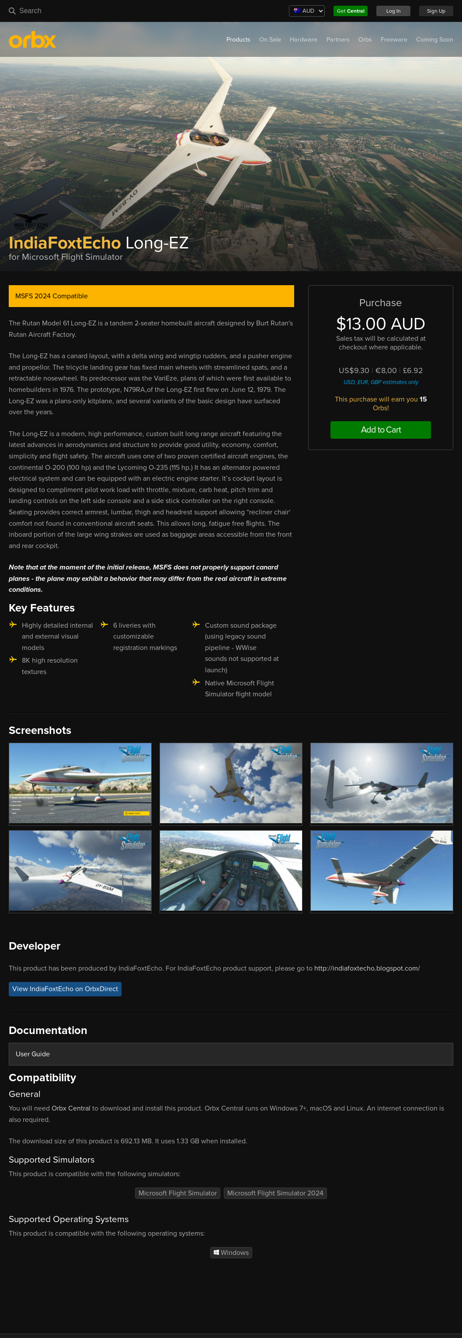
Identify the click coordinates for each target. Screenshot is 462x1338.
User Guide (33, 1054)
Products (238, 39)
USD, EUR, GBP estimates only (381, 382)
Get (351, 11)
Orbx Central (71, 1108)
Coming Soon (434, 39)
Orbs (365, 39)
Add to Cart (381, 430)
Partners (338, 39)
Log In (393, 11)
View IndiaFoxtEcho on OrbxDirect (65, 989)
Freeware (394, 39)
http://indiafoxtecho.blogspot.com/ (367, 968)
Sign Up (436, 11)
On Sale (270, 39)
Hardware (303, 39)
